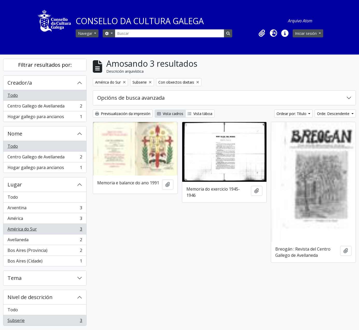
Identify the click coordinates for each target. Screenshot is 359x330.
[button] (262, 33)
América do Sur (44, 230)
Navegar (85, 33)
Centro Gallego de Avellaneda (44, 107)
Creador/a (20, 82)
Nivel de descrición (30, 297)
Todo (13, 95)
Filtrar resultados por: (45, 64)
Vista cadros (170, 113)
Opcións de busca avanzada (131, 97)
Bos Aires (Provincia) (44, 251)
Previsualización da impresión (122, 113)
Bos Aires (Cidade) (44, 262)
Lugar (15, 184)
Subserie (44, 321)
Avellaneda (44, 241)
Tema (15, 277)
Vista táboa (200, 113)
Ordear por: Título (292, 113)
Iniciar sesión (306, 33)
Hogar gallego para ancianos (44, 117)
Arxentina (44, 209)
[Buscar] (169, 33)
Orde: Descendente (333, 113)
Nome (15, 133)
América (44, 219)
